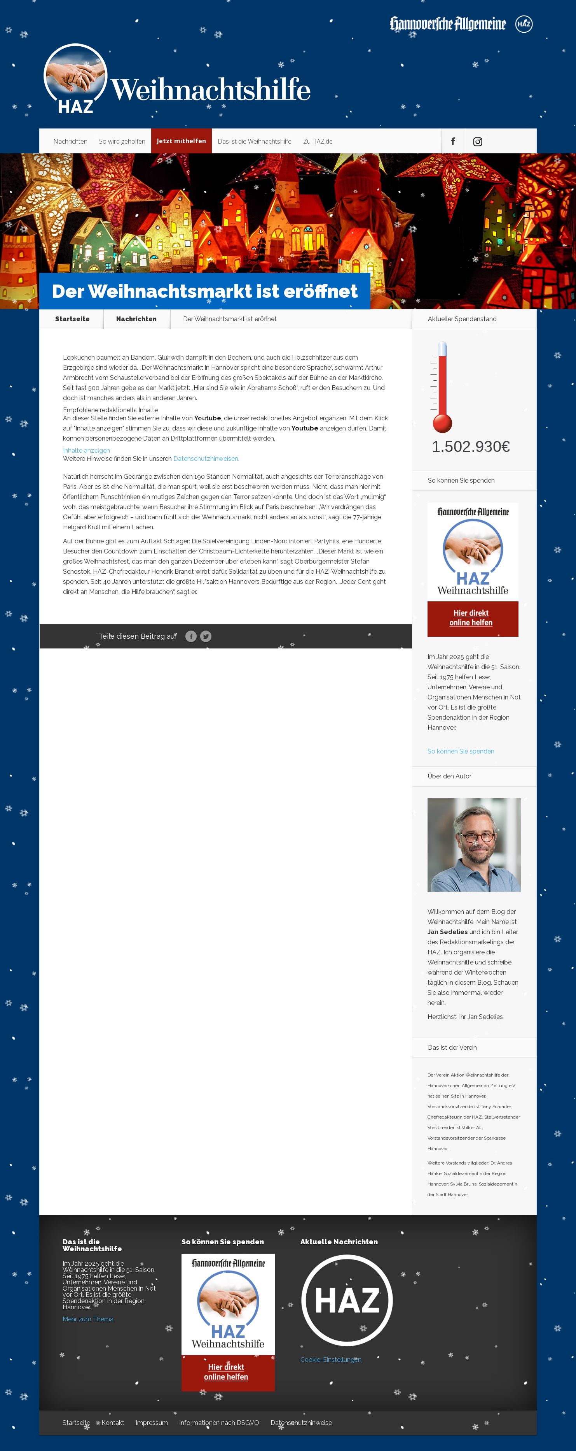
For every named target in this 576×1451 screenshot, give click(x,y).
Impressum (152, 1422)
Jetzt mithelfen (181, 141)
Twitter (206, 637)
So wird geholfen (122, 141)
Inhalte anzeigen (86, 450)
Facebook (191, 637)
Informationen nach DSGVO (219, 1422)
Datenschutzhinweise (301, 1422)
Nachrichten (70, 141)
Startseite (72, 319)
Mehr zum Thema (88, 1319)
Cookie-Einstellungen (330, 1359)
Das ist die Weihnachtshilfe (254, 141)
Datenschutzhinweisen (205, 458)
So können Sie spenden (461, 751)
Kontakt (112, 1422)
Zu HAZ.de (318, 141)
